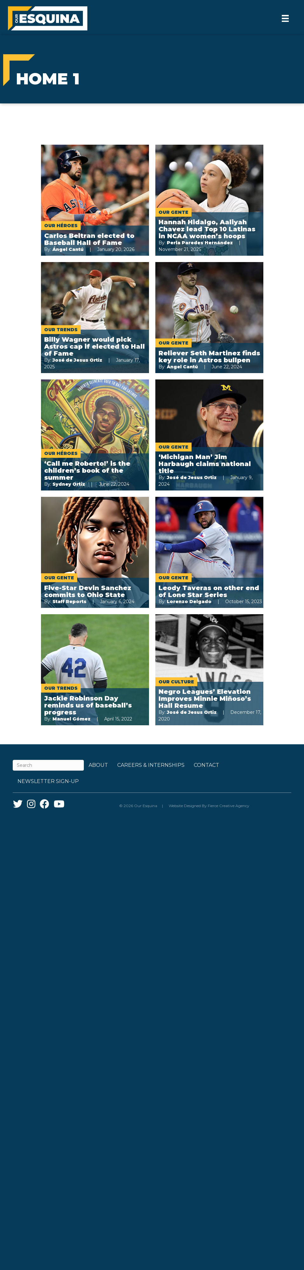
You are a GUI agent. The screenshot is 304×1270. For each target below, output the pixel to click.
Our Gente (173, 212)
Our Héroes (61, 225)
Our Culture (176, 682)
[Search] (48, 765)
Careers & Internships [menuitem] (151, 765)
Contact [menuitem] (206, 765)
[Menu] (285, 18)
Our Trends (61, 329)
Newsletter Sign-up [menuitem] (48, 781)
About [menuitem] (98, 765)
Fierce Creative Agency (228, 805)
